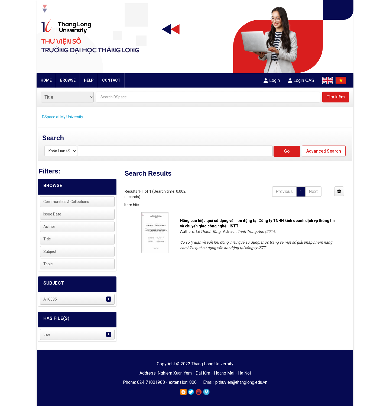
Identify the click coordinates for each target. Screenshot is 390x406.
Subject (49, 251)
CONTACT (111, 80)
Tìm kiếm (336, 96)
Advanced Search (323, 151)
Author (49, 226)
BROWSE (68, 80)
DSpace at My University (62, 117)
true (46, 334)
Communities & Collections (66, 201)
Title (47, 239)
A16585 (50, 299)
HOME (46, 80)
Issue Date (52, 214)
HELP (89, 80)
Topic (48, 264)
